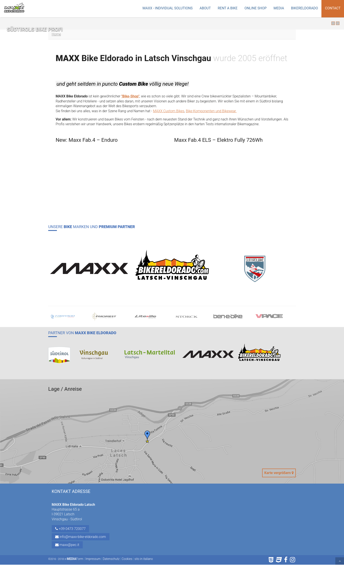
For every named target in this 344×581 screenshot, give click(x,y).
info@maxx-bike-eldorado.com (80, 537)
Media (279, 8)
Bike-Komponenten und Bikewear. (211, 111)
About (205, 8)
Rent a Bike (227, 8)
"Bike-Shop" (130, 96)
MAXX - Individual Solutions (167, 8)
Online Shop (256, 8)
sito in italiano (143, 559)
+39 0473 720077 (70, 529)
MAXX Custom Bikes (168, 111)
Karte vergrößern (279, 473)
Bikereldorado (304, 8)
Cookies (127, 559)
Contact (333, 8)
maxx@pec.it (67, 545)
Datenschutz (111, 559)
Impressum (93, 559)
